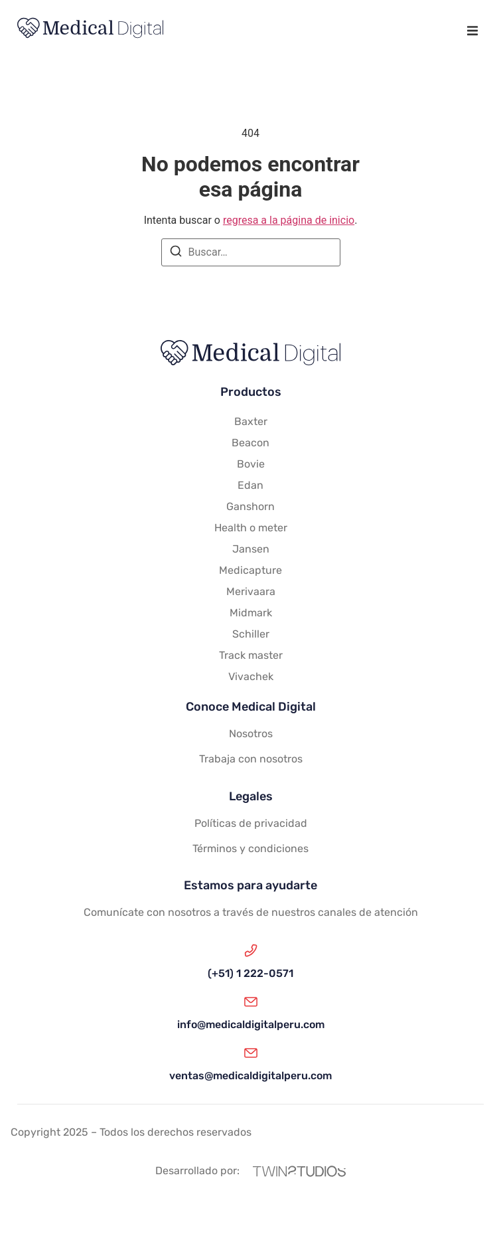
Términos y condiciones (250, 848)
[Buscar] (176, 253)
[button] (472, 30)
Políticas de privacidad (250, 823)
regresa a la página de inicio (288, 220)
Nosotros (251, 733)
